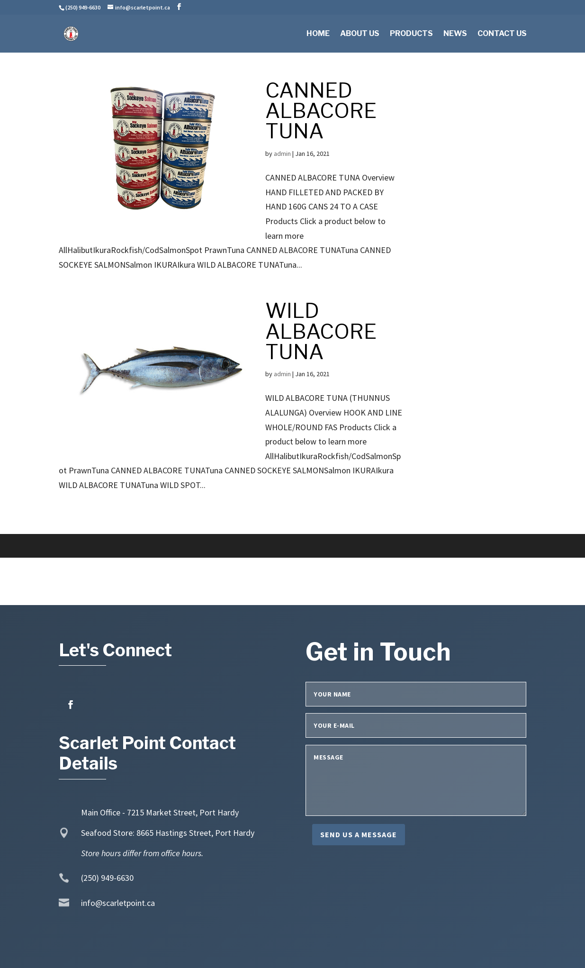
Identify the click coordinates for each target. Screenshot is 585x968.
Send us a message (358, 834)
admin (282, 153)
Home (318, 34)
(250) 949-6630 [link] (107, 877)
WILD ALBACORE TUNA (321, 331)
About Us (359, 34)
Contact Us (502, 34)
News (455, 34)
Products (411, 34)
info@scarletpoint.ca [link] (118, 902)
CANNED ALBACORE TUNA (321, 111)
